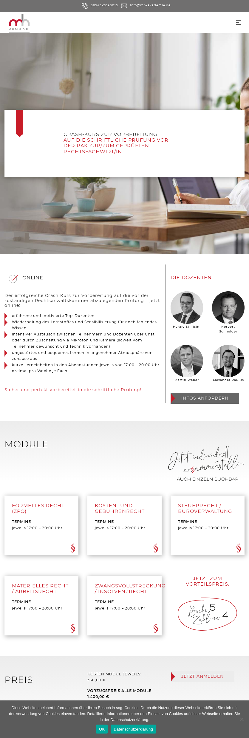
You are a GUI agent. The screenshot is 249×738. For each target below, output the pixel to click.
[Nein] (242, 719)
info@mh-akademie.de (146, 5)
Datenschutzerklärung (129, 719)
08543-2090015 (100, 5)
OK (102, 729)
